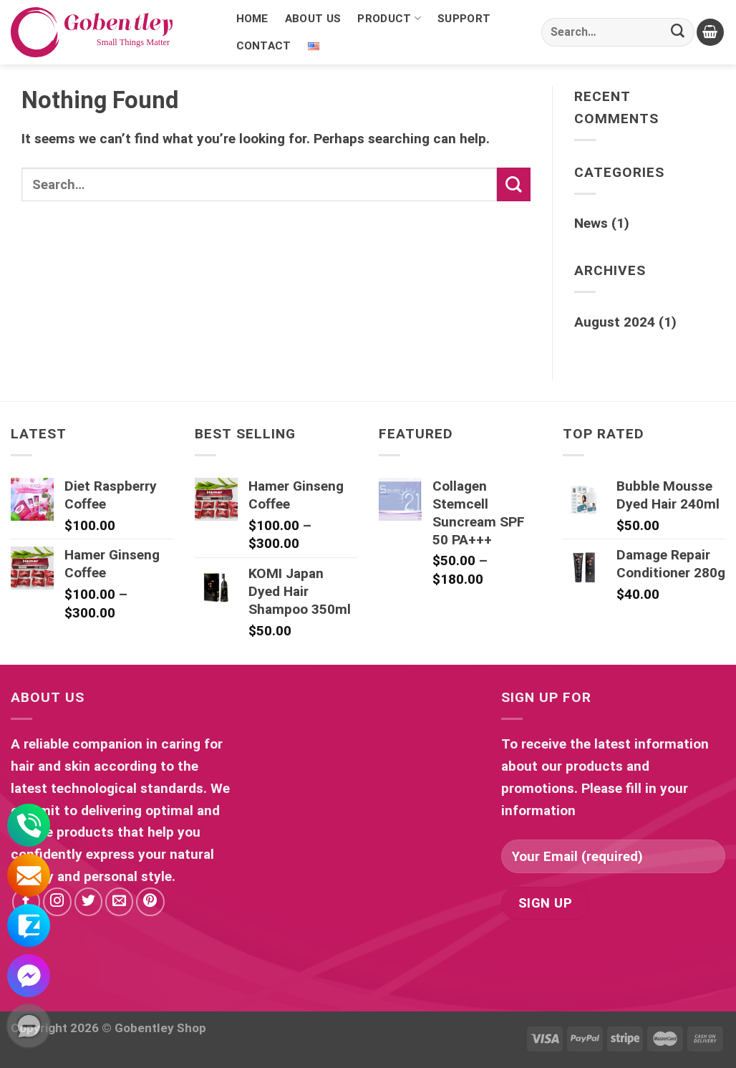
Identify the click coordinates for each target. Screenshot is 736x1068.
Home (252, 19)
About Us (313, 19)
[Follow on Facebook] (26, 901)
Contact (263, 46)
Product (389, 19)
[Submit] (678, 32)
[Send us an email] (119, 901)
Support (463, 19)
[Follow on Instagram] (57, 901)
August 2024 (614, 322)
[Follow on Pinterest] (150, 901)
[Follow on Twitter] (88, 901)
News (591, 223)
